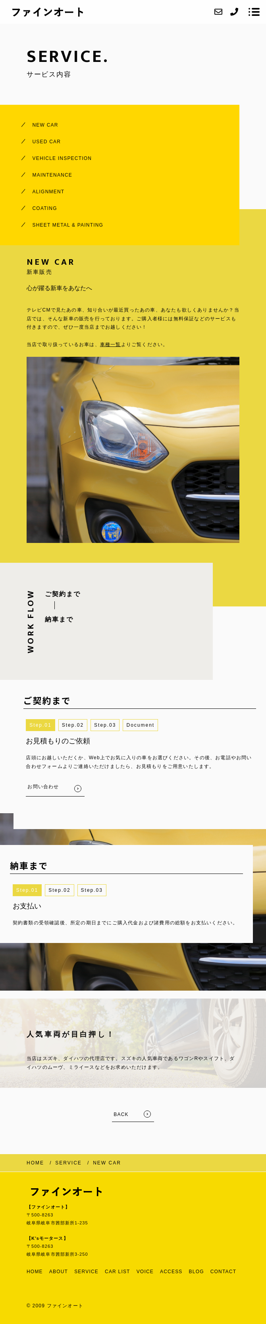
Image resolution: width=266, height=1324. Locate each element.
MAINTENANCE (53, 175)
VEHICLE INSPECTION (62, 158)
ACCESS (171, 1271)
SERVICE (86, 1271)
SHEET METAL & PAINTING (68, 225)
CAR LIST (117, 1271)
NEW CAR (45, 125)
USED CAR (47, 141)
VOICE (145, 1271)
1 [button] (50, 725)
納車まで (59, 619)
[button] (140, 725)
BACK (121, 1114)
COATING (45, 208)
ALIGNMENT (49, 191)
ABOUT (58, 1271)
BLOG (196, 1271)
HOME (35, 1271)
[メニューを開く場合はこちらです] (254, 12)
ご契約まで (63, 594)
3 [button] (114, 725)
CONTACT (223, 1271)
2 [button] (82, 725)
